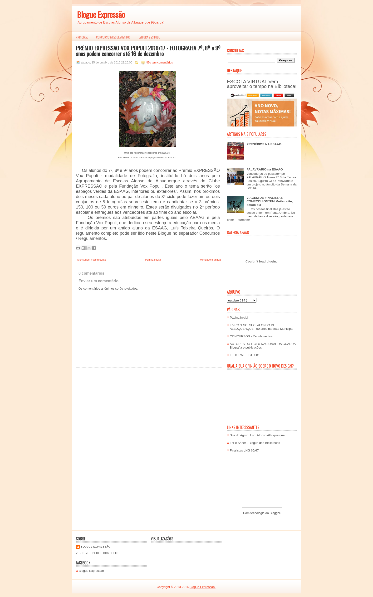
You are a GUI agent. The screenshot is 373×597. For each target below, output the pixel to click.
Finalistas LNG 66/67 (244, 450)
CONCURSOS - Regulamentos (251, 336)
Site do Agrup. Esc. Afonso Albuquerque (257, 435)
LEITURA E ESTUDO (149, 37)
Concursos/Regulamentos (113, 37)
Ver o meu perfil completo (97, 553)
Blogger (275, 513)
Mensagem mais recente (91, 259)
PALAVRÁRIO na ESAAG (264, 169)
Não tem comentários (159, 62)
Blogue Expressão (101, 14)
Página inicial (153, 259)
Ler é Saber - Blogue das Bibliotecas (255, 443)
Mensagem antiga (210, 259)
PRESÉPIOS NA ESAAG (263, 144)
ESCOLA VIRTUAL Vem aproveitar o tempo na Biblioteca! (261, 84)
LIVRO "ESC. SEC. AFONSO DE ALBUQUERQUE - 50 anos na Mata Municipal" (262, 326)
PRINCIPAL (82, 37)
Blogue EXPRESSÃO (95, 546)
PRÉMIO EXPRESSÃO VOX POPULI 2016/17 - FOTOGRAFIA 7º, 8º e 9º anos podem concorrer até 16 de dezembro (148, 50)
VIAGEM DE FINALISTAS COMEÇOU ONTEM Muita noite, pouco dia (269, 201)
